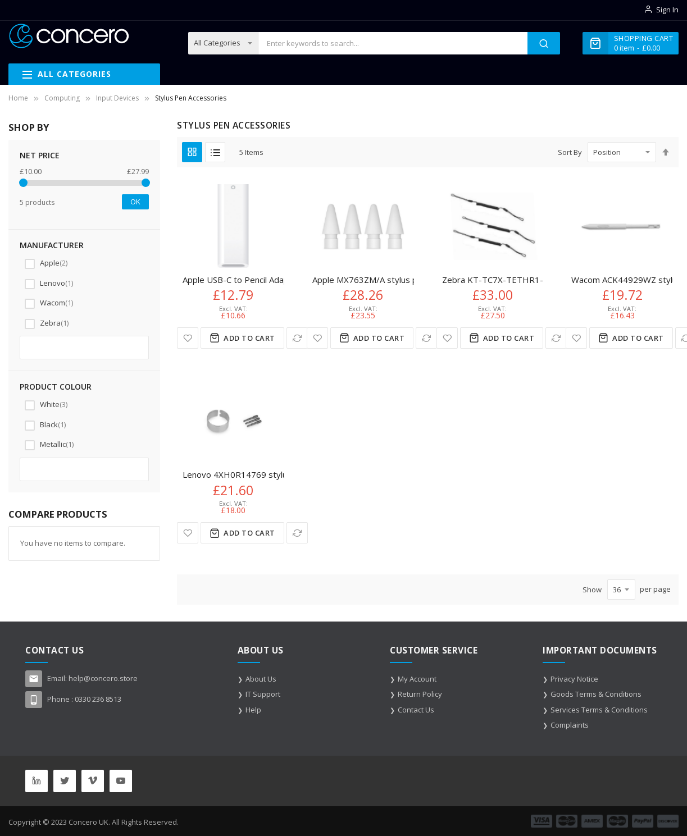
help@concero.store (103, 678)
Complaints (569, 725)
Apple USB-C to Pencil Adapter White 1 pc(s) (268, 279)
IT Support (262, 694)
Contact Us (416, 710)
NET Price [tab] (40, 155)
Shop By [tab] (28, 127)
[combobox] (392, 43)
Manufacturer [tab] (52, 245)
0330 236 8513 (98, 699)
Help (253, 710)
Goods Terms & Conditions (595, 694)
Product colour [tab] (56, 386)
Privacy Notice (574, 679)
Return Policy (420, 694)
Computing (62, 98)
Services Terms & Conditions (599, 710)
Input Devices (117, 98)
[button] (187, 338)
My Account (417, 679)
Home (18, 98)
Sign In (667, 9)
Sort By (570, 152)
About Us (260, 679)
